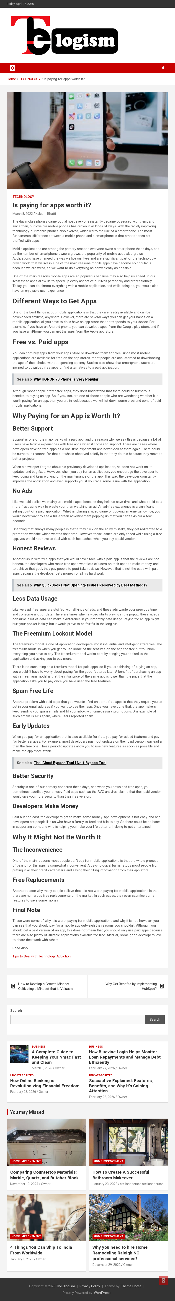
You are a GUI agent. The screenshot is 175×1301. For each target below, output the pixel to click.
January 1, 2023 (21, 1259)
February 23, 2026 (23, 1091)
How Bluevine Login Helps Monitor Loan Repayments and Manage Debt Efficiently (125, 1057)
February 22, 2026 (102, 1097)
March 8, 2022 (23, 214)
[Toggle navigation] (12, 68)
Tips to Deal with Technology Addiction (42, 956)
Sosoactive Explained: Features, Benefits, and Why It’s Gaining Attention (121, 1086)
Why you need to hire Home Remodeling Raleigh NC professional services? (120, 1253)
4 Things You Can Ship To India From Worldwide (41, 1250)
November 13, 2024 (24, 1184)
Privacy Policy (90, 1286)
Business (39, 1046)
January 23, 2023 (105, 1184)
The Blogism (65, 1286)
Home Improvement (26, 1161)
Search (155, 1019)
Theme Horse (131, 1286)
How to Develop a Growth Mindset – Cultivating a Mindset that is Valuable (45, 986)
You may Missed (27, 1112)
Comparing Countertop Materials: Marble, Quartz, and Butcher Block (44, 1175)
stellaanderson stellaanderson (142, 1184)
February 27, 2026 (102, 1068)
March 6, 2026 (42, 1068)
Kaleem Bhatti (46, 214)
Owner (59, 1068)
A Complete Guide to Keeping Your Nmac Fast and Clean (56, 1057)
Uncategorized (21, 1075)
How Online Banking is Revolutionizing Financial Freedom (45, 1083)
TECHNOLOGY (23, 197)
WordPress (102, 1293)
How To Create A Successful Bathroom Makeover (121, 1175)
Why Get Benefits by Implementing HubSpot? (131, 986)
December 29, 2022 (107, 1265)
